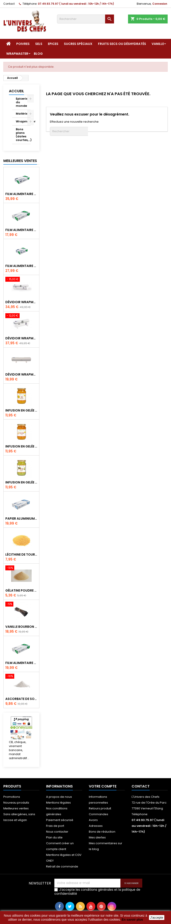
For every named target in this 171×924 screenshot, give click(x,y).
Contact (9, 4)
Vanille (158, 44)
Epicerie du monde (22, 102)
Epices (53, 44)
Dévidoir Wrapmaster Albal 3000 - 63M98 (21, 338)
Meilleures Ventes (20, 160)
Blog (38, 53)
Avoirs (93, 820)
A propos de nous (59, 797)
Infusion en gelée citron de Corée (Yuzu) (21, 410)
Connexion (159, 4)
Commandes (98, 814)
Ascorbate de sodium (21, 699)
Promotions (11, 797)
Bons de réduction (102, 832)
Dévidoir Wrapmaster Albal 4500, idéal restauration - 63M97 (21, 302)
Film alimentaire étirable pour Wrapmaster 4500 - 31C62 (21, 194)
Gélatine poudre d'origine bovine (21, 590)
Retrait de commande (62, 866)
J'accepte (156, 917)
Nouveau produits (16, 802)
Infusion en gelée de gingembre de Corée (21, 446)
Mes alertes (97, 837)
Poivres (23, 44)
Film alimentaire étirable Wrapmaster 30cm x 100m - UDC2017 (21, 663)
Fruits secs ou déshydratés (122, 44)
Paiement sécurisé (59, 820)
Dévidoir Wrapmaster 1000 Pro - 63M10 (21, 374)
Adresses (96, 826)
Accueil (16, 91)
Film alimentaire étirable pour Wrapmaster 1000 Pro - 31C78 (21, 230)
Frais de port (55, 826)
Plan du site (54, 837)
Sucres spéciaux (78, 44)
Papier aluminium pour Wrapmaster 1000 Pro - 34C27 (21, 518)
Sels (38, 44)
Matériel (22, 113)
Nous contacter (57, 832)
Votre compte (102, 786)
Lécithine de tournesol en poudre (21, 554)
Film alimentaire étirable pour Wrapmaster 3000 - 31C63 (21, 266)
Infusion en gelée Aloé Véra (21, 482)
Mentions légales (58, 802)
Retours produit (100, 808)
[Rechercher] (85, 19)
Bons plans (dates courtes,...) (23, 134)
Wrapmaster (17, 53)
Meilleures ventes (16, 808)
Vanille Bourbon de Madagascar (21, 626)
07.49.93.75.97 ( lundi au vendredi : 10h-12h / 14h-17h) (76, 4)
